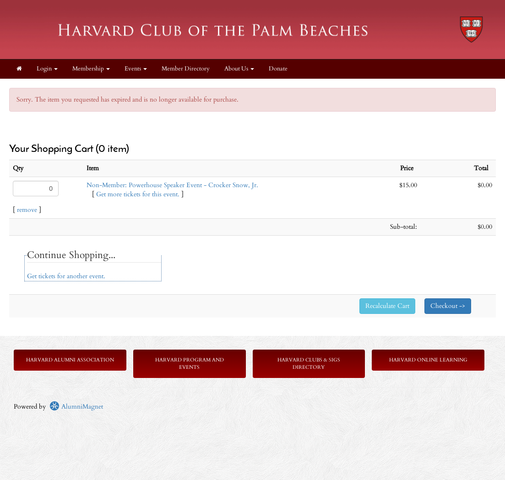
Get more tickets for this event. (137, 194)
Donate (278, 69)
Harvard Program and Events (189, 363)
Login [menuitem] (47, 69)
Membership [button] (91, 69)
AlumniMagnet (76, 406)
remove (27, 209)
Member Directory (186, 69)
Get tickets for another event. (66, 276)
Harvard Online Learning (428, 359)
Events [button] (136, 69)
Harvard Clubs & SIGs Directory (308, 363)
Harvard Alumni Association (70, 359)
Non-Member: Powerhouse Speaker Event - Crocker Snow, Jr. (172, 185)
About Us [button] (239, 69)
